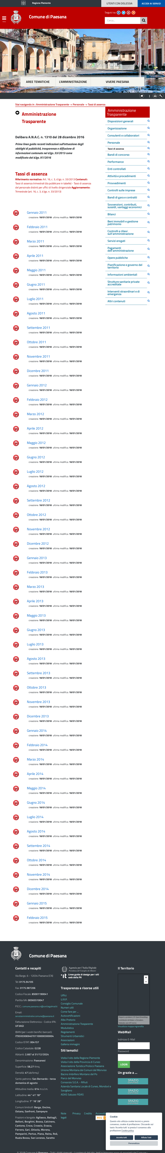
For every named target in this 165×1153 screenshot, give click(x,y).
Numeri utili (67, 1008)
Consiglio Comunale (72, 1003)
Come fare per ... (70, 1012)
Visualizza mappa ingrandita (131, 1026)
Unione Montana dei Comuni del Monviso (84, 1070)
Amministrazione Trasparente (77, 1024)
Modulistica (67, 1028)
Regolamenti (68, 1032)
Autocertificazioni (70, 1016)
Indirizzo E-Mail (126, 1039)
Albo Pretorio (68, 1020)
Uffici (64, 995)
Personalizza (134, 1143)
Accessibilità (102, 1113)
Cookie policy (127, 1130)
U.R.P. (64, 999)
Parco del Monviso (71, 1078)
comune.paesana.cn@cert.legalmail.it (40, 1006)
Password (123, 1051)
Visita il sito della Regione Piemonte (80, 1058)
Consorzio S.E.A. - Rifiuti (74, 1082)
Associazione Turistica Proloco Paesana (82, 1066)
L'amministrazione (73, 82)
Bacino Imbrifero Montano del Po (79, 1074)
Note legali (63, 1115)
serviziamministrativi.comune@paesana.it (34, 1016)
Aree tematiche (38, 82)
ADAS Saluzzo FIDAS (72, 1094)
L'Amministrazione (80, 96)
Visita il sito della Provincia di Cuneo (80, 1062)
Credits (88, 1113)
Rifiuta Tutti (146, 1137)
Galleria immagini (70, 1044)
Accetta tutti (121, 1137)
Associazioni (67, 1040)
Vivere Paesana (117, 82)
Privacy (76, 1113)
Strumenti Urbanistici (72, 1036)
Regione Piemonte (41, 3)
